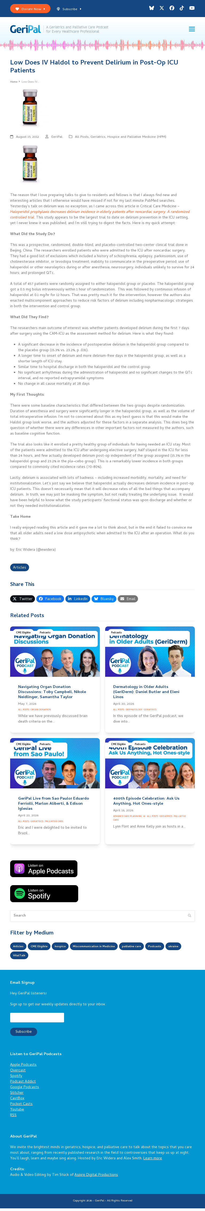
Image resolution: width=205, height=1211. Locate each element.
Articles (19, 571)
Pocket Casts (21, 1107)
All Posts (82, 140)
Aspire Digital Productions (96, 1178)
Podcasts (45, 636)
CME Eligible (23, 636)
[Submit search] (189, 919)
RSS (13, 1118)
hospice (70, 949)
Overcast (18, 1074)
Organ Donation (41, 712)
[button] (192, 30)
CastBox (17, 1102)
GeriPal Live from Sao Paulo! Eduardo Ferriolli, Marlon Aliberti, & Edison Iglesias (53, 807)
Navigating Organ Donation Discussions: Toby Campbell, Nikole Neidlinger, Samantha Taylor (52, 695)
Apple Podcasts (23, 1068)
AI (144, 819)
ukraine (43, 958)
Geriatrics (97, 140)
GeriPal (56, 140)
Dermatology (134, 712)
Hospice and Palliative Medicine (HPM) (136, 140)
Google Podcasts (24, 1090)
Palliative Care (54, 824)
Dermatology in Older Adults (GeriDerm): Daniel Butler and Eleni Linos (146, 695)
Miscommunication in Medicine (111, 949)
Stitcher (16, 1096)
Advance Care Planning (127, 819)
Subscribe (69, 9)
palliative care (159, 949)
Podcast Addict (23, 1085)
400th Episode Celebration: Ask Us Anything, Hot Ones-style (146, 804)
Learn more (152, 1162)
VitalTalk (66, 958)
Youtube (17, 1113)
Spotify (16, 1079)
